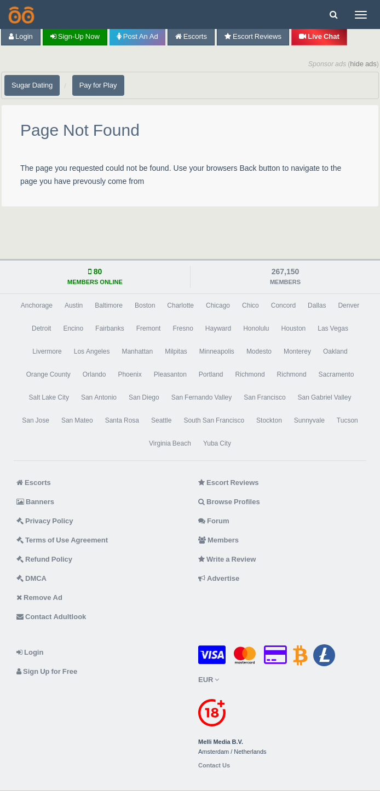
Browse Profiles (229, 501)
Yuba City (217, 443)
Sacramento (336, 374)
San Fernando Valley (201, 397)
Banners (35, 501)
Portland (211, 374)
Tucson (347, 420)
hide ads (363, 63)
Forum (213, 520)
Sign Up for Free (46, 671)
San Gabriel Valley (325, 397)
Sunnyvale (309, 420)
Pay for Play (98, 85)
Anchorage (37, 305)
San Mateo (77, 420)
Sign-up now (75, 36)
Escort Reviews (252, 36)
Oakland (335, 351)
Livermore (46, 351)
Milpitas (176, 351)
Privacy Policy (44, 520)
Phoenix (129, 374)
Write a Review (227, 559)
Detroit (41, 328)
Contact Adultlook (51, 616)
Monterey (297, 351)
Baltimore (109, 305)
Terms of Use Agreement (62, 540)
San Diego (144, 397)
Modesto (259, 351)
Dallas (317, 305)
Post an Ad (137, 36)
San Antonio (99, 397)
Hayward (218, 328)
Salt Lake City (49, 397)
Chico (250, 305)
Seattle (161, 420)
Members (218, 540)
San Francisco (264, 397)
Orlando (94, 374)
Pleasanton (170, 374)
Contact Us (214, 766)
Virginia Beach (170, 443)
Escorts (191, 36)
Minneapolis (216, 351)
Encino (73, 328)
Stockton (269, 420)
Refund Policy (44, 559)
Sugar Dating (32, 85)
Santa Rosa (122, 420)
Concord (283, 305)
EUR (208, 679)
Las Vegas (333, 328)
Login (21, 36)
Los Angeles (92, 351)
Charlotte (180, 305)
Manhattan (137, 351)
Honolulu (256, 328)
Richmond (250, 374)
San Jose (35, 420)
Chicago (218, 305)
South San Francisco (213, 420)
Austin (74, 305)
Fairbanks (109, 328)
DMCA (31, 578)
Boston (145, 305)
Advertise (218, 578)
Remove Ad (39, 597)
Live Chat (319, 36)
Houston (293, 328)
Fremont (148, 328)
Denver (348, 305)
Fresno (182, 328)
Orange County (48, 374)
